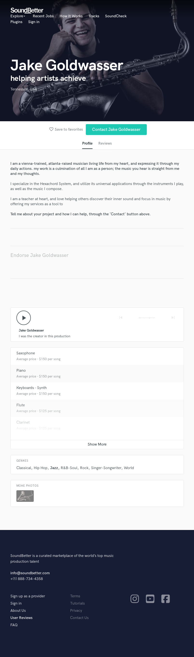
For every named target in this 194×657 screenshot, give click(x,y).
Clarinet (23, 422)
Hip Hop (40, 468)
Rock (84, 468)
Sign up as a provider (27, 596)
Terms (75, 596)
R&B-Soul (69, 468)
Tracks (93, 16)
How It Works (71, 16)
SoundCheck (116, 16)
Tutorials (77, 603)
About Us (18, 610)
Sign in (34, 22)
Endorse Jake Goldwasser (39, 255)
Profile (87, 143)
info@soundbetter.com (30, 573)
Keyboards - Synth (31, 388)
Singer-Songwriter (106, 468)
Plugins (16, 22)
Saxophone (25, 353)
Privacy (76, 610)
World (129, 468)
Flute (20, 405)
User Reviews (21, 618)
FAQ (14, 625)
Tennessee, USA (23, 89)
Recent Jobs (43, 16)
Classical (23, 468)
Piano (21, 370)
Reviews (105, 143)
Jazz (54, 468)
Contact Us (79, 618)
